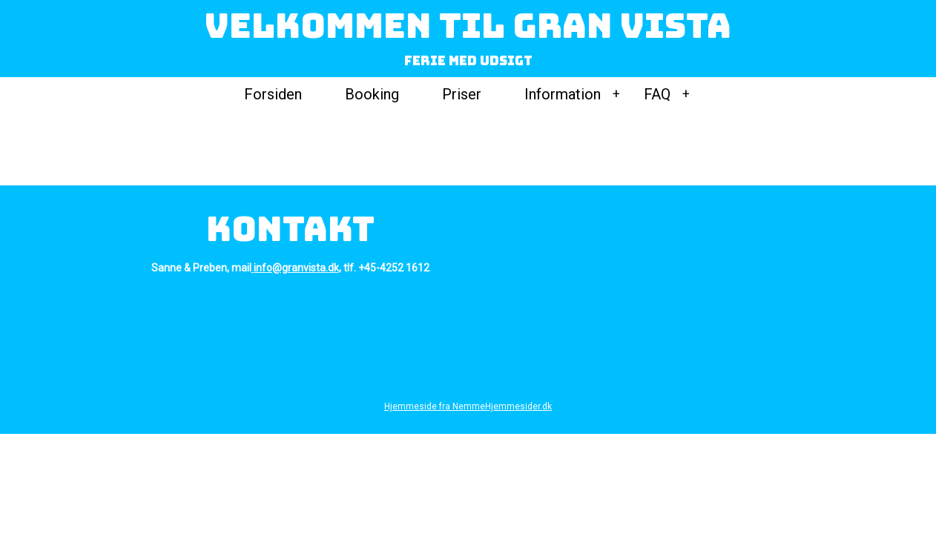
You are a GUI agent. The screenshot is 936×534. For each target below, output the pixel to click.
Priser (461, 94)
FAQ (657, 94)
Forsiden (273, 94)
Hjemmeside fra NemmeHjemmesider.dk (468, 406)
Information (562, 94)
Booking (372, 94)
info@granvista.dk (296, 268)
